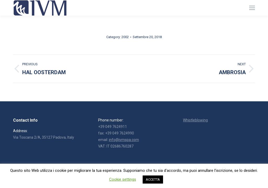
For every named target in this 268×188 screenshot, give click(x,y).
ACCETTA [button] (153, 179)
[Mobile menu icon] (252, 8)
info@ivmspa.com (124, 140)
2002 (125, 37)
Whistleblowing (195, 120)
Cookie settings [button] (122, 179)
